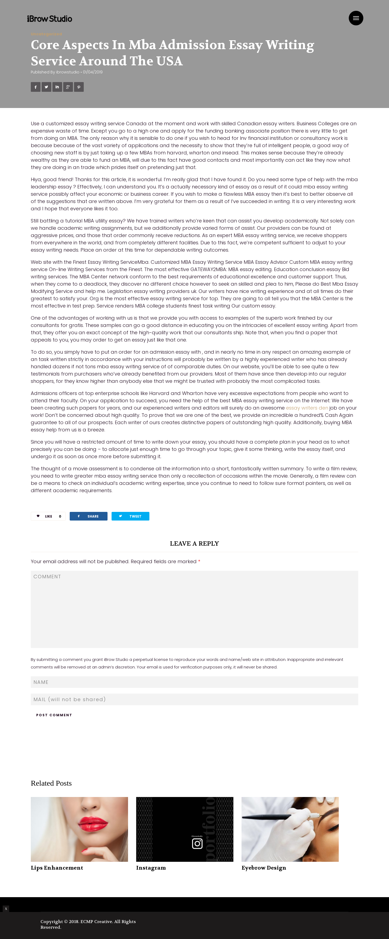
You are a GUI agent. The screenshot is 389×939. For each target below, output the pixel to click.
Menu (356, 18)
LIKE (47, 516)
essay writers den (307, 407)
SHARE (87, 516)
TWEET (130, 516)
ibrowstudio (67, 72)
